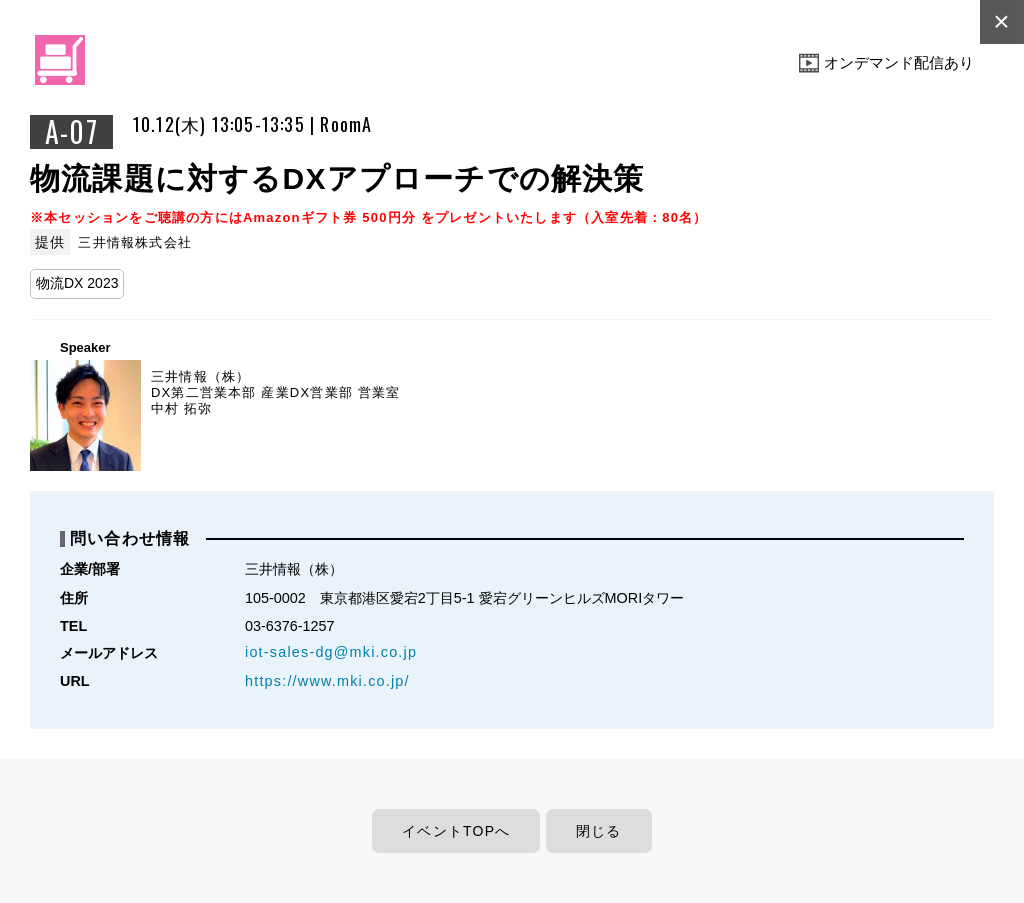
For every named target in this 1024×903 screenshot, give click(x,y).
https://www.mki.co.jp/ (327, 681)
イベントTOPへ (456, 831)
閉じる (599, 831)
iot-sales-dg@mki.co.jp (331, 652)
